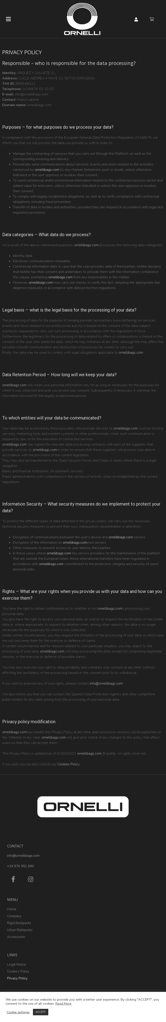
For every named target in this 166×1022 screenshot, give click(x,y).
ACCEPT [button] (41, 1012)
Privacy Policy (17, 978)
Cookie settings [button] (18, 1012)
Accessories (16, 937)
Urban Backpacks (19, 930)
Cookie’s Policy (18, 971)
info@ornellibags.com (106, 683)
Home (11, 909)
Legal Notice (16, 964)
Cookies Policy (68, 764)
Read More (63, 1003)
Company (14, 916)
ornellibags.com (47, 169)
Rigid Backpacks (19, 923)
